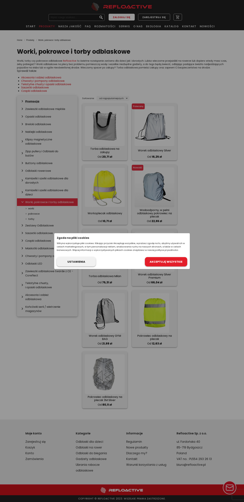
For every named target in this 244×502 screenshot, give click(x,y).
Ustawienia (76, 262)
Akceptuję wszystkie (166, 262)
